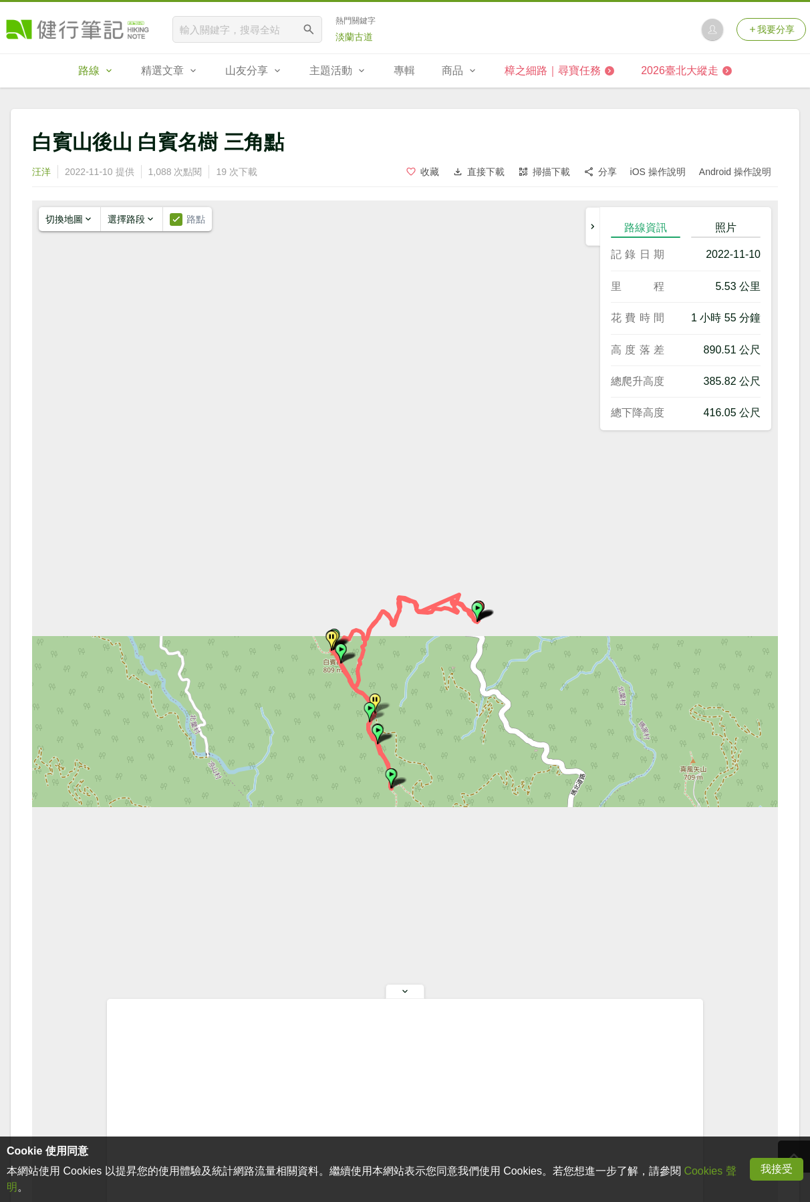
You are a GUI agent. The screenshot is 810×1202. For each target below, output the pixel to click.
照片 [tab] (725, 227)
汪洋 (41, 171)
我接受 (777, 1169)
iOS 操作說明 (658, 171)
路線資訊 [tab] (645, 227)
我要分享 (771, 29)
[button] (477, 612)
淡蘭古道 (354, 36)
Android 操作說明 (735, 171)
